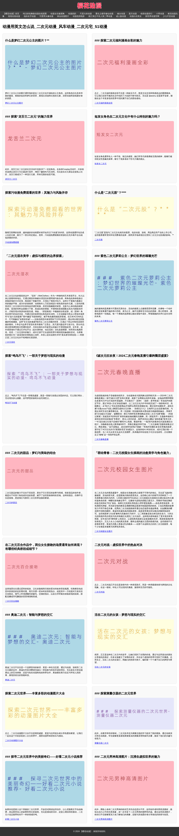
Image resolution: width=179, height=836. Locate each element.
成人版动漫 (121, 16)
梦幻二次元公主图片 (14, 103)
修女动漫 (121, 14)
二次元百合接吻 (12, 601)
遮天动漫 (133, 14)
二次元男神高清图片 (103, 819)
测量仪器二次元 (102, 743)
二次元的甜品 (11, 503)
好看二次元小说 (12, 819)
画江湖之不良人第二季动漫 (100, 16)
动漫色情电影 (79, 16)
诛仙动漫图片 (63, 16)
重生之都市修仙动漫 (104, 14)
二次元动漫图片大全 (14, 740)
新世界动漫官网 (152, 16)
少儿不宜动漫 (169, 16)
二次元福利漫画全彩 (103, 103)
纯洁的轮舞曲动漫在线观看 (35, 14)
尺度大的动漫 (86, 14)
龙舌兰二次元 (11, 179)
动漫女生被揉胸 (57, 14)
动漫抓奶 (72, 14)
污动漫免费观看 (12, 242)
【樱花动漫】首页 (11, 14)
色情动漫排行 (146, 14)
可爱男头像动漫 (46, 16)
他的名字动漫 (30, 16)
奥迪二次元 (10, 680)
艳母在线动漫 (14, 16)
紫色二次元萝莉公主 (103, 321)
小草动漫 (160, 14)
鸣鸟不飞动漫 (11, 403)
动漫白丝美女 (136, 16)
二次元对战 (100, 592)
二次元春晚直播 (102, 439)
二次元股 (99, 240)
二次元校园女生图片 (103, 531)
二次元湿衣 (10, 342)
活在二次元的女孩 (103, 667)
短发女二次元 (101, 164)
